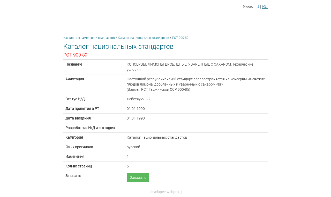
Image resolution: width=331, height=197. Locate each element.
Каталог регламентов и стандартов (89, 38)
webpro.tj (174, 192)
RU (265, 6)
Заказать (138, 177)
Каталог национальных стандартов (143, 38)
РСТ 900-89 (180, 38)
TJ (257, 6)
